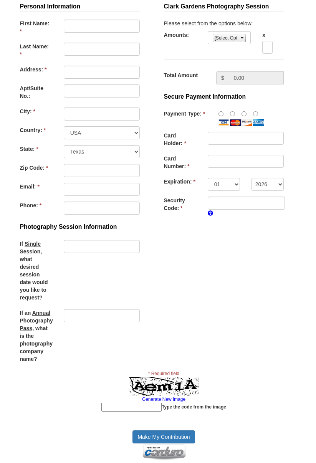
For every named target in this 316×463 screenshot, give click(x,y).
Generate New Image (163, 399)
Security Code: (174, 204)
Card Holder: (175, 139)
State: (29, 149)
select (242, 38)
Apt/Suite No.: (31, 92)
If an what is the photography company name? (36, 336)
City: (27, 111)
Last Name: (34, 50)
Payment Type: (184, 114)
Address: (33, 69)
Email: (30, 187)
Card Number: (177, 162)
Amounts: (176, 35)
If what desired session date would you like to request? (34, 271)
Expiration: (179, 182)
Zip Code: (34, 168)
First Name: (35, 27)
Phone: (31, 205)
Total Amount (181, 75)
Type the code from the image (194, 407)
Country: (33, 130)
